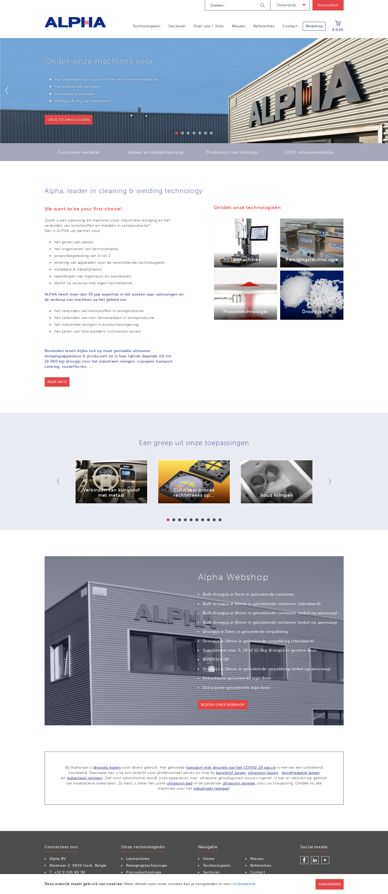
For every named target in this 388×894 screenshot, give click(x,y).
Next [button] (378, 90)
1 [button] (176, 133)
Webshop (314, 26)
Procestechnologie (144, 872)
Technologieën (146, 26)
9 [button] (214, 519)
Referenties (264, 26)
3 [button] (188, 133)
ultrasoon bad (179, 783)
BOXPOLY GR (216, 659)
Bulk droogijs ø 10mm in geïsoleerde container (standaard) (262, 603)
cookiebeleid (243, 884)
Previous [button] (10, 90)
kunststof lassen (231, 773)
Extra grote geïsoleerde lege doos (236, 687)
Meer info (57, 382)
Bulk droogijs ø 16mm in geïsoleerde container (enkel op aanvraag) (270, 613)
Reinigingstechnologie (146, 865)
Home (209, 858)
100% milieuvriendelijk (309, 152)
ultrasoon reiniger (239, 783)
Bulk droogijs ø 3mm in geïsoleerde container (249, 594)
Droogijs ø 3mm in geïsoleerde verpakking (245, 631)
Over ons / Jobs (209, 26)
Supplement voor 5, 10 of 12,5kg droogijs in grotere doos (260, 650)
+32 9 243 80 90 (70, 872)
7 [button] (211, 133)
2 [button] (182, 133)
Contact (290, 26)
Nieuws (238, 26)
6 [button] (205, 133)
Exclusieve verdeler (79, 152)
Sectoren (176, 26)
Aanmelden (328, 5)
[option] (194, 90)
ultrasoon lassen (263, 773)
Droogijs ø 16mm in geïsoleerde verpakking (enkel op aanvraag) (267, 668)
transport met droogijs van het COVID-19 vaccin (231, 767)
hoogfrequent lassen (301, 773)
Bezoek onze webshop (223, 705)
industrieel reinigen (85, 778)
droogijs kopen (107, 767)
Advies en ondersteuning (155, 152)
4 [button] (194, 133)
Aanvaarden (329, 884)
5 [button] (199, 133)
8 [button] (208, 519)
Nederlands (286, 5)
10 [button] (220, 519)
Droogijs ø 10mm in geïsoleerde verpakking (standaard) (258, 641)
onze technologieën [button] (68, 120)
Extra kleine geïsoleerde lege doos (237, 678)
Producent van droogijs (232, 152)
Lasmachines (138, 858)
